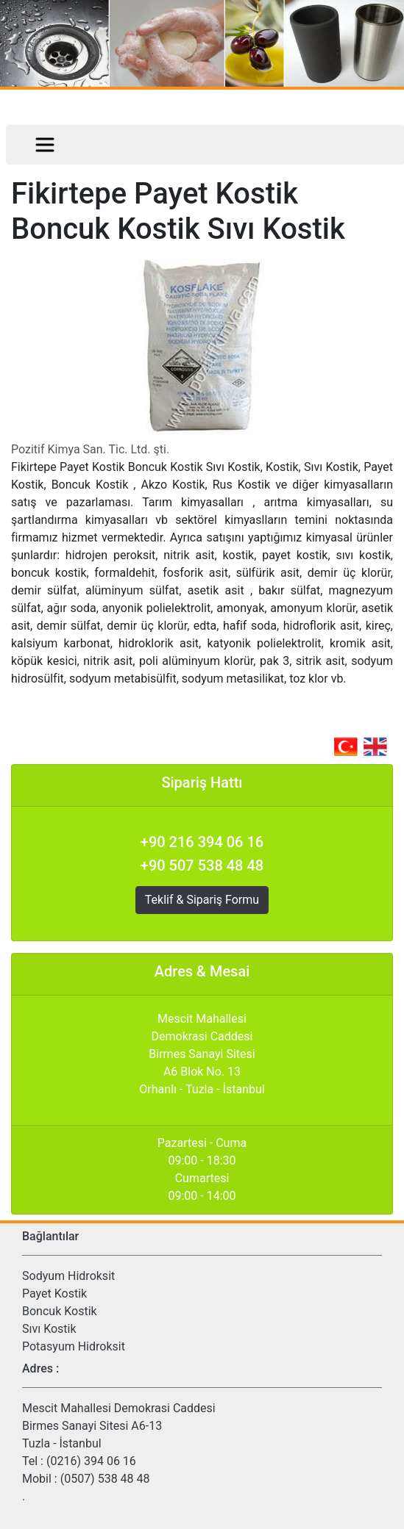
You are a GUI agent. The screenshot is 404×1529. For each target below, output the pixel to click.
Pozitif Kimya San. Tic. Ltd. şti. (90, 449)
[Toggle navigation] (45, 145)
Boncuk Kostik (59, 1311)
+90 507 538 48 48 (202, 865)
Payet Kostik (54, 1293)
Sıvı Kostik (49, 1329)
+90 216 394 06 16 (202, 842)
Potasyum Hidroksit (73, 1346)
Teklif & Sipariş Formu (202, 900)
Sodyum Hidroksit (68, 1276)
